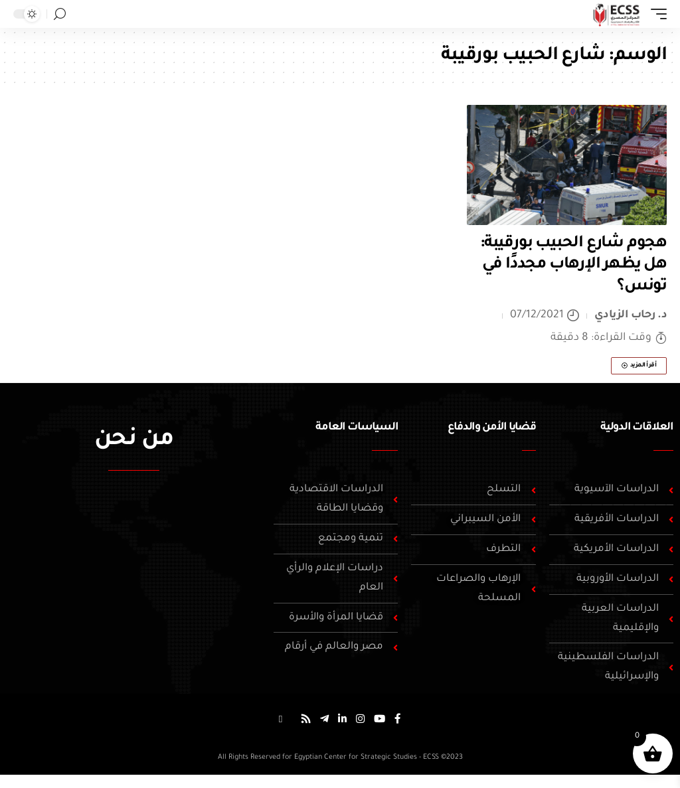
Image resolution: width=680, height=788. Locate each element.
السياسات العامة (356, 427)
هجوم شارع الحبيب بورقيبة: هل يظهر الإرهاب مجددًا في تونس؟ (573, 265)
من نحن (133, 440)
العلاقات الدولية (636, 427)
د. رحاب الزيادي (630, 315)
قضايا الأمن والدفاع (491, 427)
